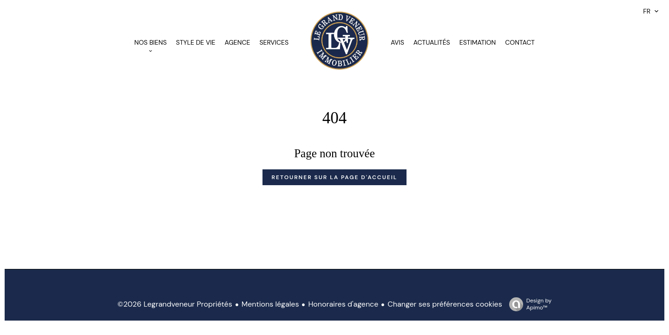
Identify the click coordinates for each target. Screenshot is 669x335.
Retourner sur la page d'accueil (335, 177)
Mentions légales (270, 304)
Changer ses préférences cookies (444, 304)
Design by (528, 304)
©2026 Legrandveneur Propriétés (175, 304)
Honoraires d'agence (343, 304)
